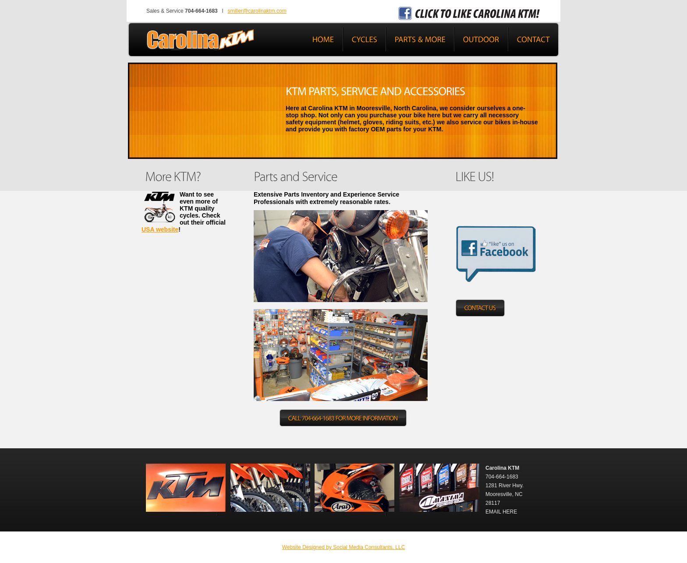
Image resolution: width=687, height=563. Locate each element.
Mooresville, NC (504, 494)
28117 (492, 503)
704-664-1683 (501, 477)
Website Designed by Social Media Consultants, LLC (343, 547)
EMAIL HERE (501, 512)
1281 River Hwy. (504, 485)
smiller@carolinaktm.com (256, 11)
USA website (160, 229)
